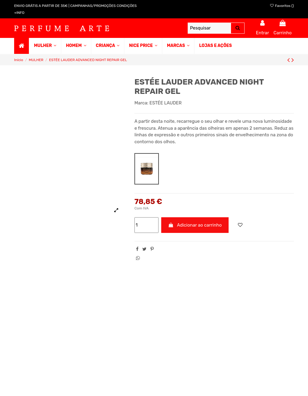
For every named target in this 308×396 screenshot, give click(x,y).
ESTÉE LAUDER (165, 103)
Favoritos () (282, 6)
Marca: (141, 103)
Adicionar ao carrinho (195, 225)
